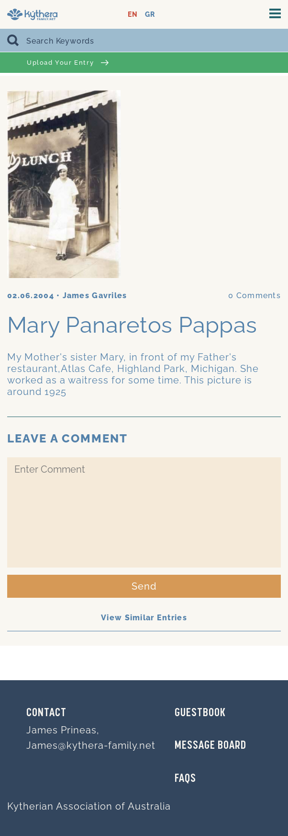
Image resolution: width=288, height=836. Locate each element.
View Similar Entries (144, 617)
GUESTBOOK (200, 713)
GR (150, 14)
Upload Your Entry (68, 62)
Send (144, 586)
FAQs (185, 779)
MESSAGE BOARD (210, 746)
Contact (46, 713)
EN (133, 14)
